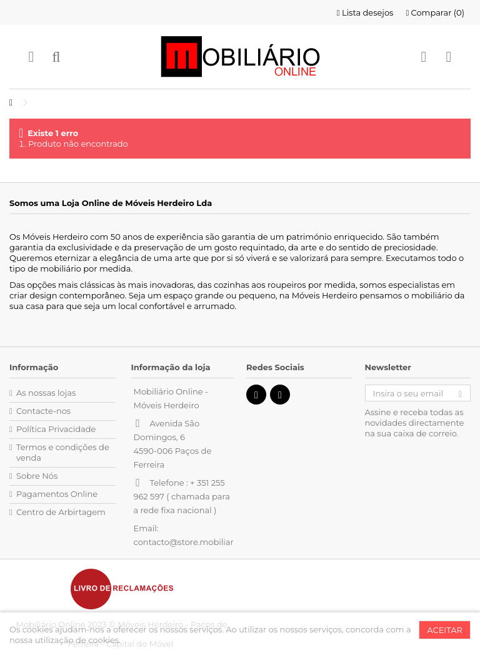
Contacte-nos (43, 411)
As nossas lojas (46, 393)
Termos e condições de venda (62, 452)
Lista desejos (365, 12)
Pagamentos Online (57, 494)
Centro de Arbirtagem (61, 512)
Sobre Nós (37, 476)
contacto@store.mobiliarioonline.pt (205, 542)
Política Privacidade (56, 429)
